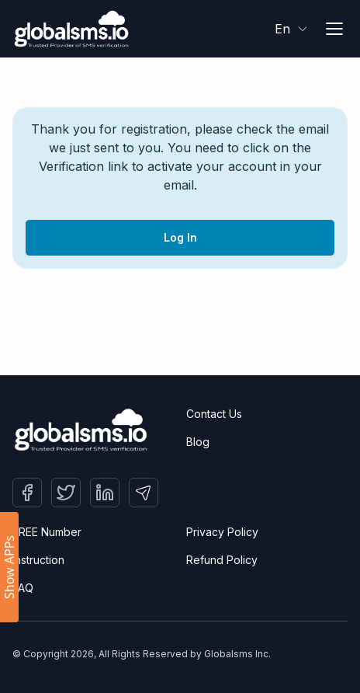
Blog (197, 441)
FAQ (22, 587)
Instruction (38, 559)
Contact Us (214, 413)
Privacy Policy (222, 531)
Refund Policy (222, 559)
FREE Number (46, 531)
